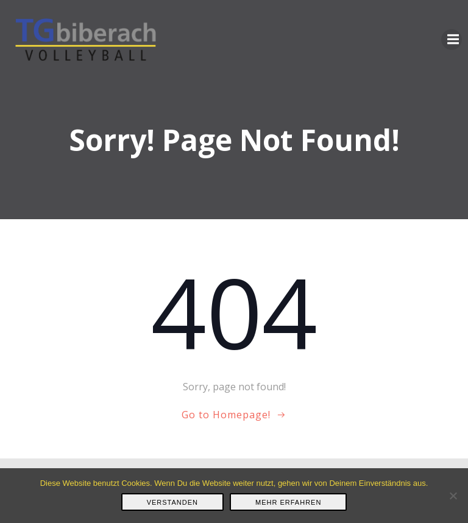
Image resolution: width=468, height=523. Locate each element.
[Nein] (453, 496)
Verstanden (172, 502)
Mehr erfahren (288, 502)
